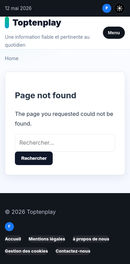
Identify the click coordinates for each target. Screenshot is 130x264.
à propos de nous (91, 239)
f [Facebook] (107, 8)
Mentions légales (47, 239)
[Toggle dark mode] (119, 8)
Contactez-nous (72, 251)
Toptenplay (36, 22)
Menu (114, 32)
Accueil (13, 239)
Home (11, 58)
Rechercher (33, 158)
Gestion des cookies (26, 251)
